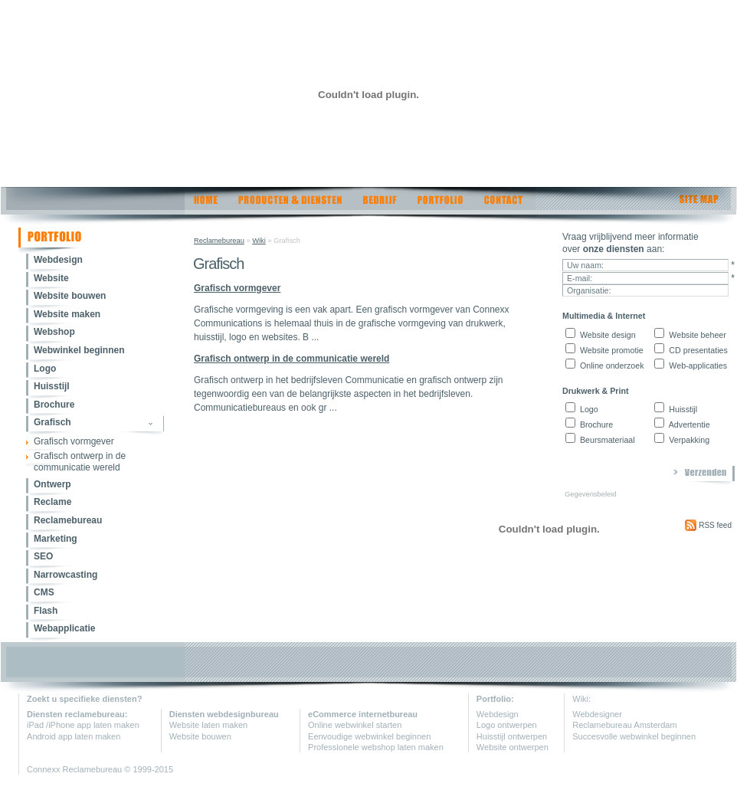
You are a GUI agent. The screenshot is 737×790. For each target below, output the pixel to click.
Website (51, 278)
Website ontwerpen (513, 747)
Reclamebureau (68, 520)
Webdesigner (597, 714)
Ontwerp (52, 484)
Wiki (259, 240)
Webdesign (58, 259)
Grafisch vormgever (74, 441)
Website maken (67, 314)
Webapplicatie (64, 628)
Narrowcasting (65, 574)
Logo (45, 368)
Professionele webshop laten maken (376, 747)
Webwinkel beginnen (79, 350)
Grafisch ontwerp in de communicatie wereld (80, 462)
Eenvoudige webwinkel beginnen (369, 736)
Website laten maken (208, 724)
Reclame (52, 502)
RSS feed (708, 525)
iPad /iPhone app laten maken (83, 724)
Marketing (55, 538)
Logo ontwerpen (507, 724)
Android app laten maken (73, 736)
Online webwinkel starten (354, 724)
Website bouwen (70, 295)
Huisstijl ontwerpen (512, 736)
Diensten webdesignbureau (224, 714)
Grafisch (52, 422)
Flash (45, 610)
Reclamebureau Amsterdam (624, 724)
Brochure (54, 404)
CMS (44, 592)
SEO (43, 556)
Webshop (54, 331)
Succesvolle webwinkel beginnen (634, 736)
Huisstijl (52, 386)
